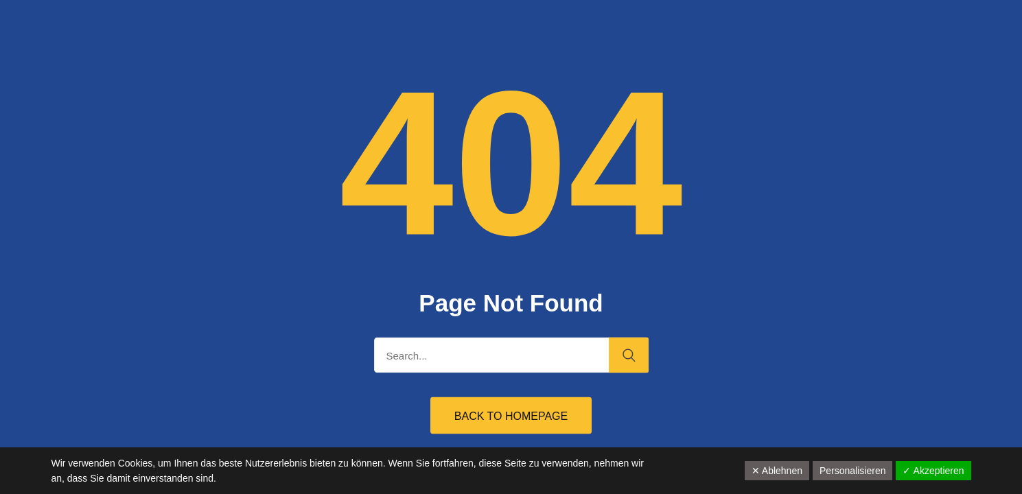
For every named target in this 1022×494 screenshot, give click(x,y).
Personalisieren (853, 470)
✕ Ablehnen (777, 470)
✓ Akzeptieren (933, 470)
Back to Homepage (511, 416)
